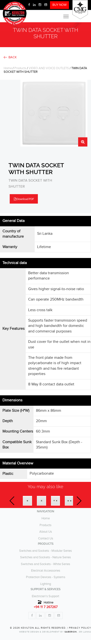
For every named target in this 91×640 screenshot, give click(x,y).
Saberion (71, 632)
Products (20, 68)
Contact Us (45, 538)
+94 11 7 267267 (46, 607)
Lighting (45, 584)
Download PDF (24, 198)
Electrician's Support (45, 596)
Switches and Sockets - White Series (45, 564)
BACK (12, 57)
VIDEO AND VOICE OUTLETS (49, 68)
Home (8, 68)
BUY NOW (59, 5)
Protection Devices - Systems (45, 577)
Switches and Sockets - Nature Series (45, 557)
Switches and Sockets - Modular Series (45, 551)
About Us (45, 532)
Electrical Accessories (45, 571)
